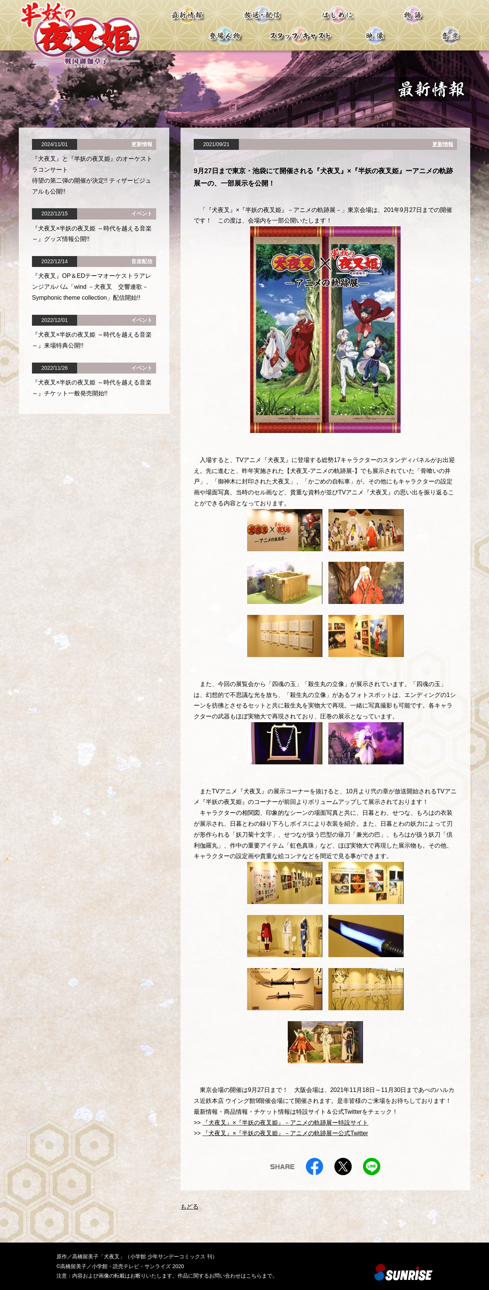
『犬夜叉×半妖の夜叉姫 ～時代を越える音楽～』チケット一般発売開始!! (92, 387)
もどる (190, 1206)
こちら (254, 1276)
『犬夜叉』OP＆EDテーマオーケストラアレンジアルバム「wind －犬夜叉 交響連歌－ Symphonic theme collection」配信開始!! (91, 287)
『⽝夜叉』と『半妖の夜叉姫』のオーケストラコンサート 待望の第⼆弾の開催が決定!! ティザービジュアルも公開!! (92, 175)
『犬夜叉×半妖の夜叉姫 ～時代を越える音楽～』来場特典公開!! (92, 340)
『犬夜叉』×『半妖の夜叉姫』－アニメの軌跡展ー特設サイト (285, 1122)
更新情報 (442, 144)
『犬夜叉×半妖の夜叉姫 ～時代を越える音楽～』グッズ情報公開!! (92, 233)
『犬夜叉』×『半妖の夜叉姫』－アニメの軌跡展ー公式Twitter (285, 1133)
